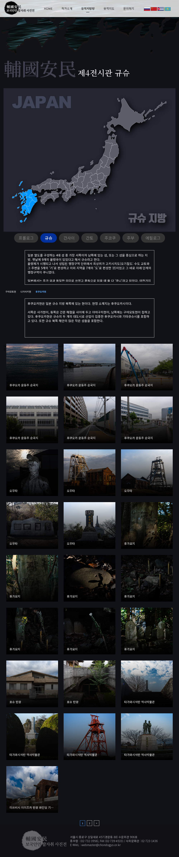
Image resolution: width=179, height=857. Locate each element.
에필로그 (153, 238)
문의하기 (128, 8)
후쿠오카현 (40, 291)
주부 (130, 238)
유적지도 (108, 8)
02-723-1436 (149, 841)
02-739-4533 (114, 841)
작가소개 (66, 8)
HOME (48, 8)
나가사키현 (25, 291)
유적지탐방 (87, 8)
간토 (89, 238)
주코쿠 (110, 238)
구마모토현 (10, 291)
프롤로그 (26, 238)
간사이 (69, 238)
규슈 (48, 238)
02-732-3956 (89, 841)
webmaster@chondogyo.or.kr (101, 845)
